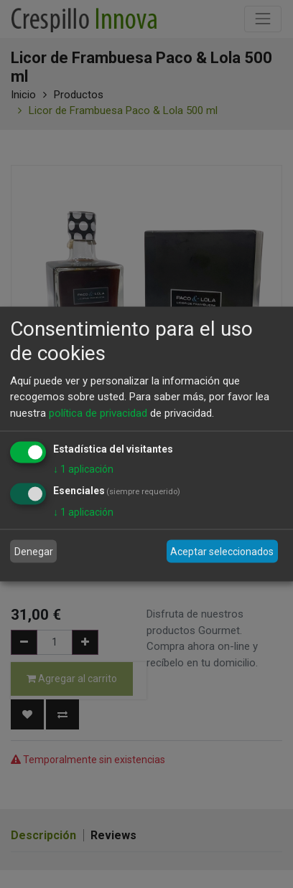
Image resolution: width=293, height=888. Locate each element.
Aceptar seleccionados (222, 551)
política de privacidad (98, 412)
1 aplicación (83, 469)
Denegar (33, 551)
